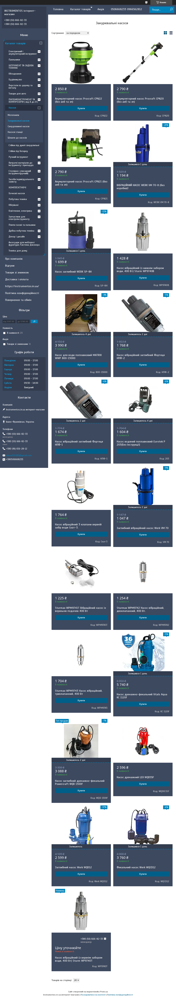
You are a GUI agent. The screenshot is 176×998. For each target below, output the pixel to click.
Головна (58, 9)
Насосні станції (15, 132)
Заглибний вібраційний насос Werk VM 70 (142, 528)
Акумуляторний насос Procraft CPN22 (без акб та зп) (78, 100)
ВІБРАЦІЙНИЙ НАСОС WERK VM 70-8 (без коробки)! (140, 187)
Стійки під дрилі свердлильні (24, 145)
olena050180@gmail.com (19, 455)
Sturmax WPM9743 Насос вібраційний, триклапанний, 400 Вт (78, 692)
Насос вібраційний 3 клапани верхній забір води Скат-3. (78, 526)
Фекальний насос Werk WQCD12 (136, 867)
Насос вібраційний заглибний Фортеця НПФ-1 (79, 443)
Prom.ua (104, 991)
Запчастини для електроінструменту (19, 218)
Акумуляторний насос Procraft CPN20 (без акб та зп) (140, 100)
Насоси (12, 107)
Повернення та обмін (18, 300)
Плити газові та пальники (22, 224)
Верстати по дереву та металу (20, 86)
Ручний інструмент (18, 156)
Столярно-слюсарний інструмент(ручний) (20, 172)
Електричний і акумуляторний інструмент (23, 52)
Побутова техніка (18, 199)
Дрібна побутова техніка (21, 230)
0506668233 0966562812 (126, 9)
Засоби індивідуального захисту (21, 180)
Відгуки (9, 265)
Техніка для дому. (18, 250)
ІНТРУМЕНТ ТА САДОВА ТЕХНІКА (21, 66)
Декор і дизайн (17, 236)
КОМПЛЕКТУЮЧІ (17, 187)
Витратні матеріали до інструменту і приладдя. (21, 164)
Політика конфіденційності (22, 293)
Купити (81, 108)
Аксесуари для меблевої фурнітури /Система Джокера (24, 243)
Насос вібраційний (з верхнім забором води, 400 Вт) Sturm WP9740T (78, 959)
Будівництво (15, 79)
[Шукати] (171, 10)
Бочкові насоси (17, 193)
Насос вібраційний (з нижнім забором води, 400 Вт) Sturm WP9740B (140, 270)
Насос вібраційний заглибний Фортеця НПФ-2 (141, 357)
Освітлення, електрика (20, 210)
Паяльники (14, 59)
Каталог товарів (80, 9)
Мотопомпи (13, 115)
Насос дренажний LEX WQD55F (135, 777)
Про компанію (14, 259)
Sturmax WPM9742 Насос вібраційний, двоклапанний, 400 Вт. (140, 609)
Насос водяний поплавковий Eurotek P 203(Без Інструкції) (141, 443)
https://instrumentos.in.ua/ (22, 286)
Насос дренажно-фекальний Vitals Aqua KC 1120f (142, 696)
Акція (100, 9)
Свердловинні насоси (18, 126)
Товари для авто (17, 93)
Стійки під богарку (18, 151)
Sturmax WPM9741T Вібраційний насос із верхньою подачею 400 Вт (80, 609)
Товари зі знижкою (17, 272)
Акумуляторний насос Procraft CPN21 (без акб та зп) (81, 183)
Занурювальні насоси (18, 120)
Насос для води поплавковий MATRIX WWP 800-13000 (78, 357)
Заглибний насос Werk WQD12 (73, 867)
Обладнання (15, 73)
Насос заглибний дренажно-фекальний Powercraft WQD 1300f (79, 782)
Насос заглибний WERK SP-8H (73, 271)
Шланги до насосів (17, 137)
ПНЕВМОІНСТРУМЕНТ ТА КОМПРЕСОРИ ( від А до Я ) (23, 100)
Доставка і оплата (17, 279)
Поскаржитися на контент (93, 995)
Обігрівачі (13, 205)
